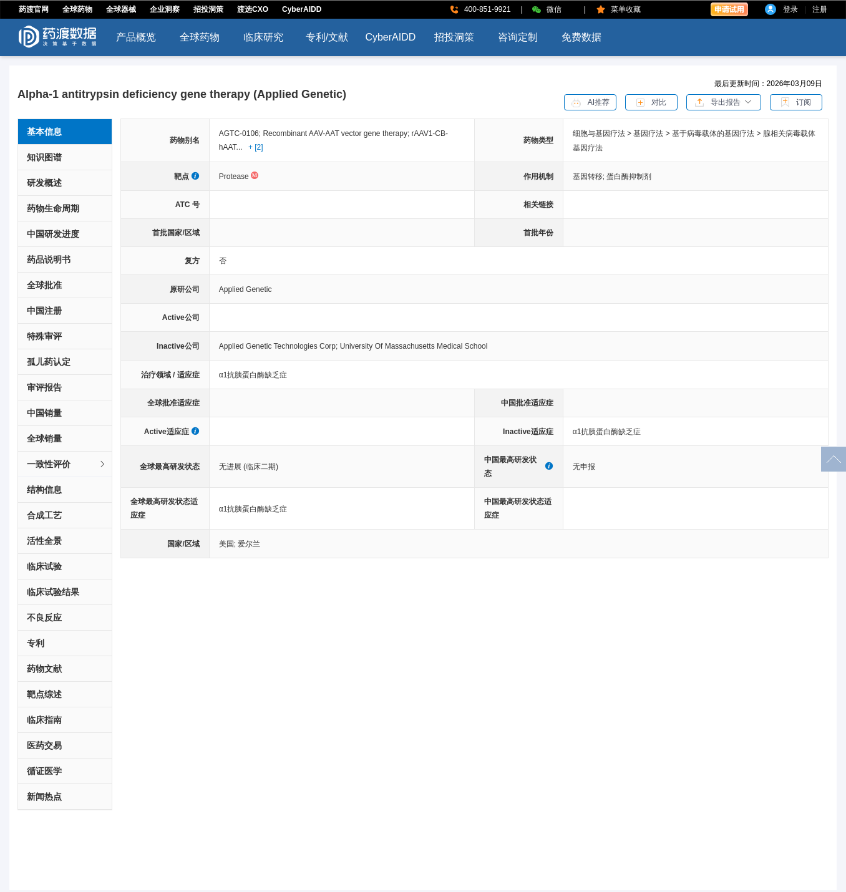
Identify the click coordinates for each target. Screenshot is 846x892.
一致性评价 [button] (67, 464)
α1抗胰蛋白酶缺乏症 (253, 375)
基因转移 (590, 176)
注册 (819, 9)
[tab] (65, 464)
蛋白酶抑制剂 (628, 176)
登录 (790, 9)
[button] (723, 102)
